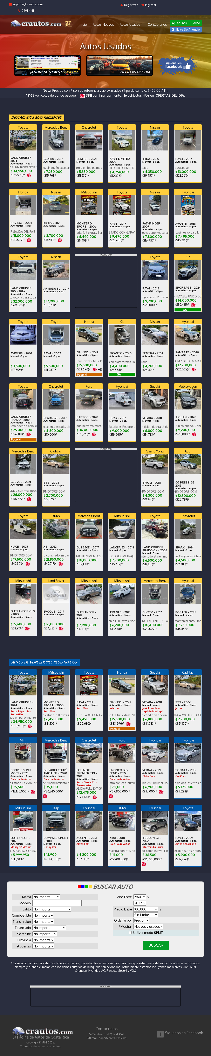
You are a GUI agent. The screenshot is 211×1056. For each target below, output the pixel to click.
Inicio (83, 24)
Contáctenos (157, 24)
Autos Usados (131, 24)
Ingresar (148, 5)
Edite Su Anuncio (186, 29)
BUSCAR (156, 945)
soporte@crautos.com (26, 4)
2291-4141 (26, 10)
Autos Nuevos (103, 24)
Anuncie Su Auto (186, 23)
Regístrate (129, 5)
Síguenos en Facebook (184, 1033)
